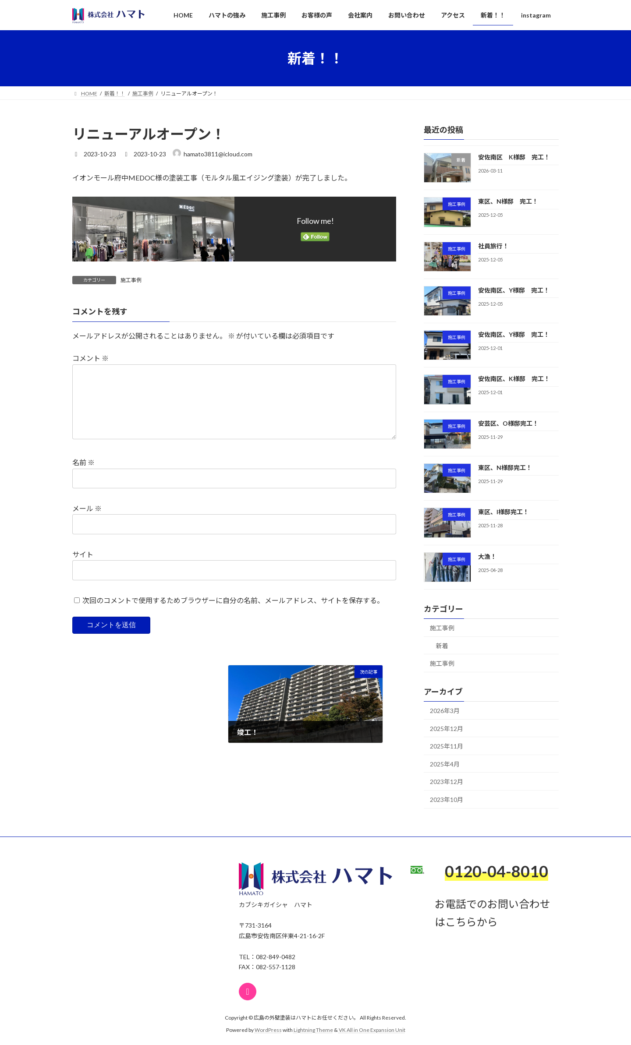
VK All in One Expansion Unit (372, 1030)
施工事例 (131, 280)
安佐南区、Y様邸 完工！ (513, 290)
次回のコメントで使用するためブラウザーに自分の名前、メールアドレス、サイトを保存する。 (233, 614)
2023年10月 (446, 799)
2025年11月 (446, 746)
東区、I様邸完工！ (503, 512)
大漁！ (487, 556)
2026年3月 (445, 710)
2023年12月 (446, 781)
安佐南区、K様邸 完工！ (514, 379)
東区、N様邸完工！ (505, 467)
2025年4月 (445, 764)
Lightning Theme (313, 1030)
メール (87, 522)
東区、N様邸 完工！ (508, 201)
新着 (442, 646)
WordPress (268, 1030)
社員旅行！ (493, 246)
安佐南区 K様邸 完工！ (514, 157)
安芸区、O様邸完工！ (508, 423)
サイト (82, 568)
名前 (83, 476)
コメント (90, 358)
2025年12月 (446, 728)
